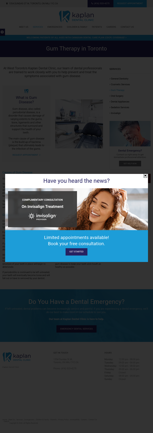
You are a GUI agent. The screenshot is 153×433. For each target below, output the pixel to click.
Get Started (76, 251)
